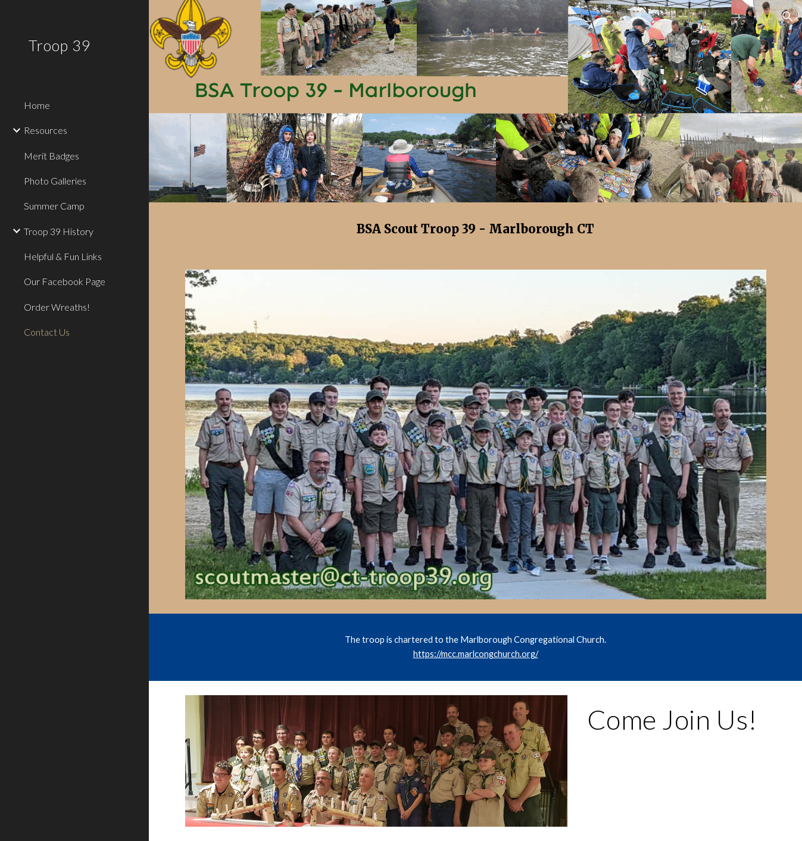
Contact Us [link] (47, 331)
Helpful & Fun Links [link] (63, 256)
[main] (475, 229)
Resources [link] (45, 130)
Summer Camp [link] (54, 205)
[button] (787, 16)
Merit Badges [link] (51, 155)
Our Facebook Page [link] (64, 281)
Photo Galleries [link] (55, 180)
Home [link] (37, 105)
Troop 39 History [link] (58, 231)
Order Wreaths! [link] (57, 306)
